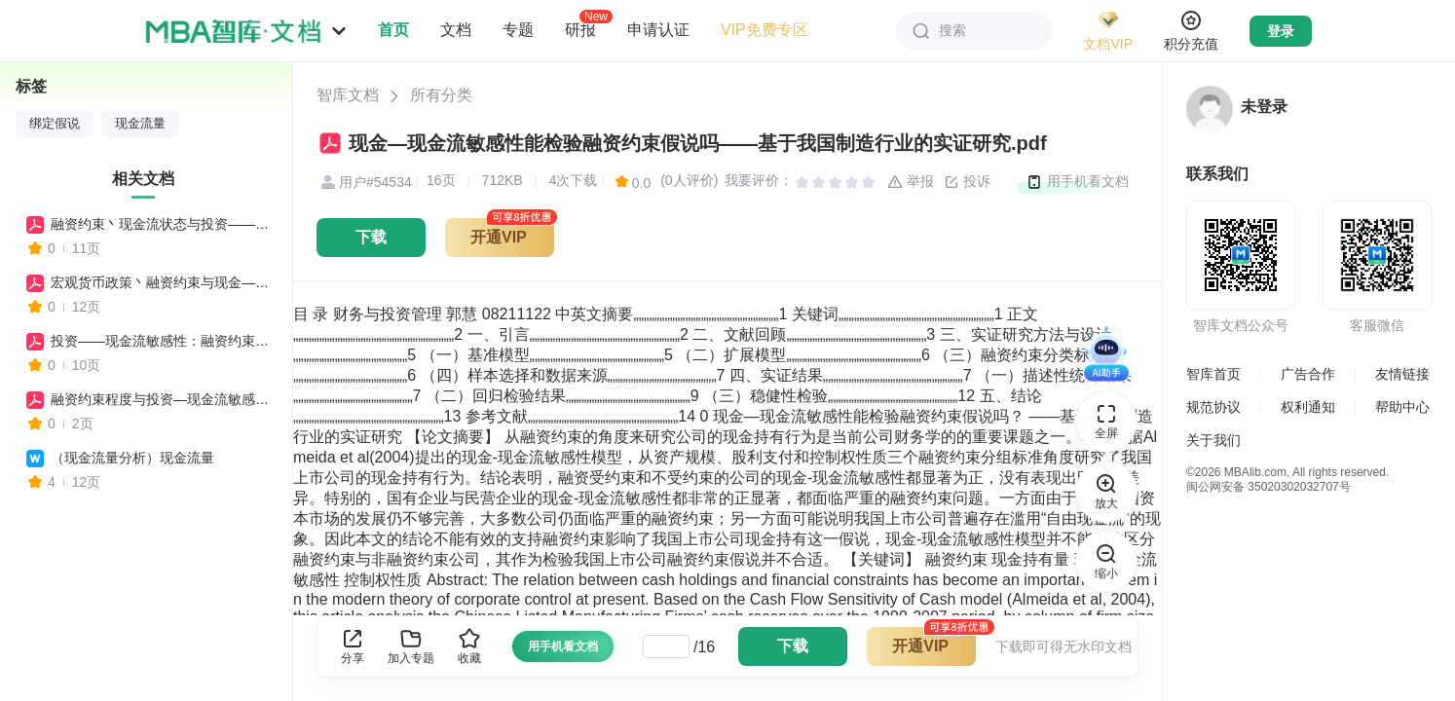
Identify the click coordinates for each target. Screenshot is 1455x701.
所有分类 (441, 95)
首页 (393, 29)
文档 (455, 29)
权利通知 (1308, 407)
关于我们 (1213, 440)
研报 (580, 29)
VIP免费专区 (764, 29)
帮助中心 (1402, 407)
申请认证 (658, 29)
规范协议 (1213, 407)
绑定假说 (54, 123)
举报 (910, 182)
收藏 (469, 646)
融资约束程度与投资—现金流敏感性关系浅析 (163, 399)
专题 (518, 29)
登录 (1280, 31)
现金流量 (140, 123)
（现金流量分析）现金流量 (132, 457)
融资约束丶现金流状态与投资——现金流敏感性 (163, 224)
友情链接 (1402, 374)
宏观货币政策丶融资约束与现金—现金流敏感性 (163, 282)
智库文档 (348, 95)
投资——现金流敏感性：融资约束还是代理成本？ (163, 341)
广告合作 (1308, 374)
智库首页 (1213, 374)
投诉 (967, 182)
